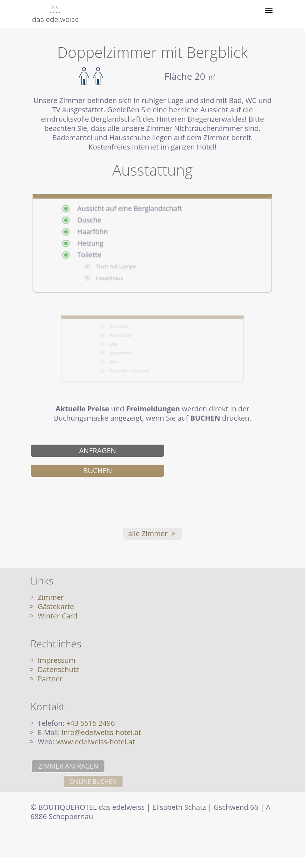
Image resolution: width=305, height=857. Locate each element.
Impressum (56, 660)
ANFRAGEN (97, 450)
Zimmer (51, 597)
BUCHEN (97, 470)
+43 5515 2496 (90, 723)
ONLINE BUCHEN (128, 781)
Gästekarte (56, 606)
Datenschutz (58, 669)
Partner (50, 679)
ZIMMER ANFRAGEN (63, 766)
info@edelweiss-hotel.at (101, 732)
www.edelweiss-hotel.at (95, 741)
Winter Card (58, 616)
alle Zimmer (148, 533)
